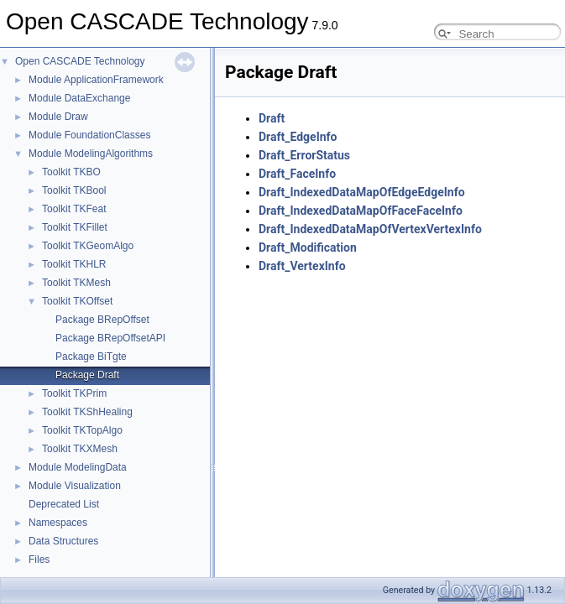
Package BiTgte (91, 356)
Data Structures (63, 541)
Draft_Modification (308, 247)
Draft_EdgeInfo (298, 136)
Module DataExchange (79, 98)
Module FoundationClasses (89, 135)
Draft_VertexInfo (302, 266)
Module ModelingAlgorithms (91, 153)
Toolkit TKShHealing (87, 412)
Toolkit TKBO (71, 172)
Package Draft (87, 375)
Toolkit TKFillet (74, 227)
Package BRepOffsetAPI (110, 338)
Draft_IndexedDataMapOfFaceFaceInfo (361, 210)
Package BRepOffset (102, 319)
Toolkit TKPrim (74, 393)
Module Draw (58, 116)
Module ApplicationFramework (96, 80)
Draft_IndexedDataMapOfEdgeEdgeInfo (362, 192)
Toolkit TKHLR (74, 264)
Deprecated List (64, 504)
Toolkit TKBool (74, 190)
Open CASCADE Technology (80, 61)
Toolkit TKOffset (77, 301)
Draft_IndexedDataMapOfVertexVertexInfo (370, 229)
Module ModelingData (78, 467)
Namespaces (58, 522)
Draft (272, 118)
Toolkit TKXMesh (80, 449)
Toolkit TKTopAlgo (82, 430)
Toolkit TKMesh (76, 283)
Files (39, 559)
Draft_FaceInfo (297, 173)
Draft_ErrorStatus (304, 155)
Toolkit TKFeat (74, 209)
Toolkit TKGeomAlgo (87, 246)
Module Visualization (75, 486)
